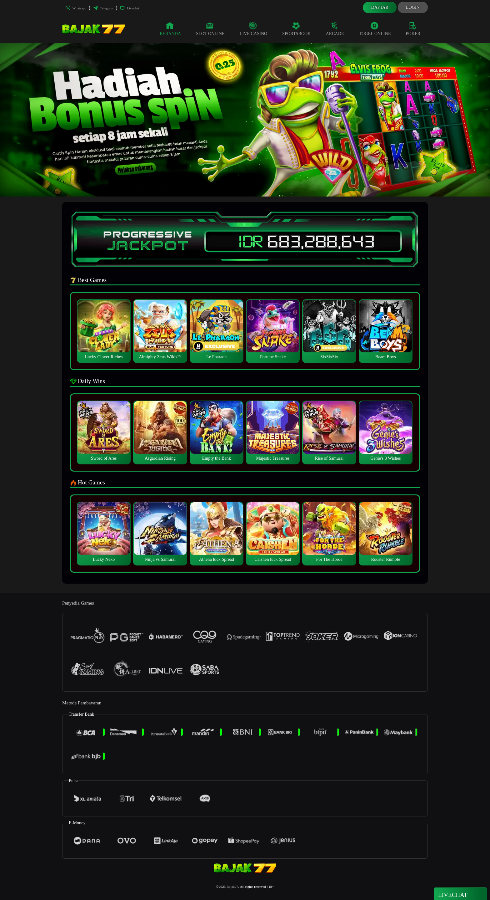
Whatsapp (75, 8)
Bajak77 (232, 886)
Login (413, 7)
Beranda (170, 29)
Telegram (103, 8)
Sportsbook (296, 29)
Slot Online (210, 29)
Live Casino (254, 29)
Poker (413, 29)
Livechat (129, 8)
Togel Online (375, 29)
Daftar (379, 7)
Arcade (335, 29)
